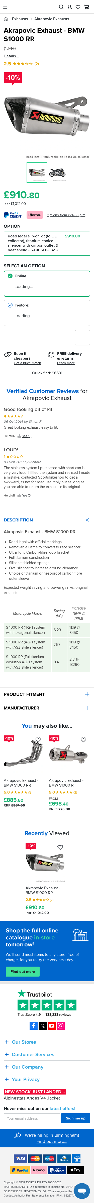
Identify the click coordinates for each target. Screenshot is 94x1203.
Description (49, 520)
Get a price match (27, 363)
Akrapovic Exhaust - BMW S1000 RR (21, 783)
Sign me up (75, 1118)
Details (10, 56)
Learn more (66, 363)
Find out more (23, 971)
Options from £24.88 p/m (66, 215)
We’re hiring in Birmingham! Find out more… (52, 1138)
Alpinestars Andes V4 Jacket (35, 1095)
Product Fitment (49, 694)
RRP (14, 805)
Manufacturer (49, 708)
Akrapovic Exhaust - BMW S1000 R (66, 783)
